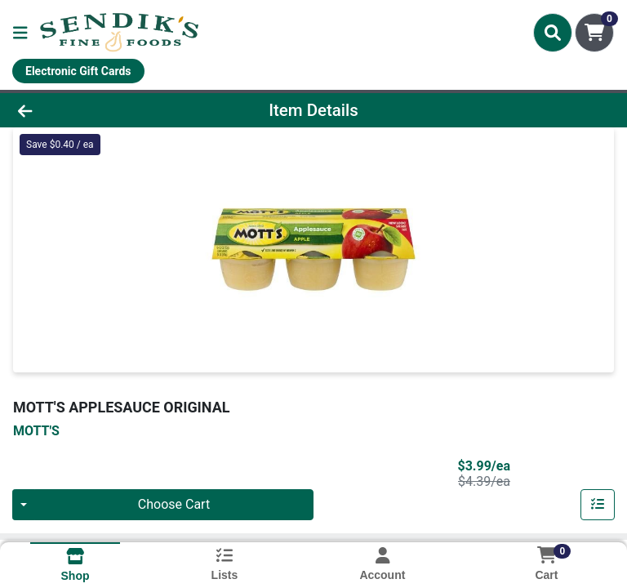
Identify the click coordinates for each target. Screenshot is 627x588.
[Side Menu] (20, 32)
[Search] (553, 32)
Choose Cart (174, 504)
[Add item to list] (597, 504)
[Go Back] (88, 110)
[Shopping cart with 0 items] (594, 32)
